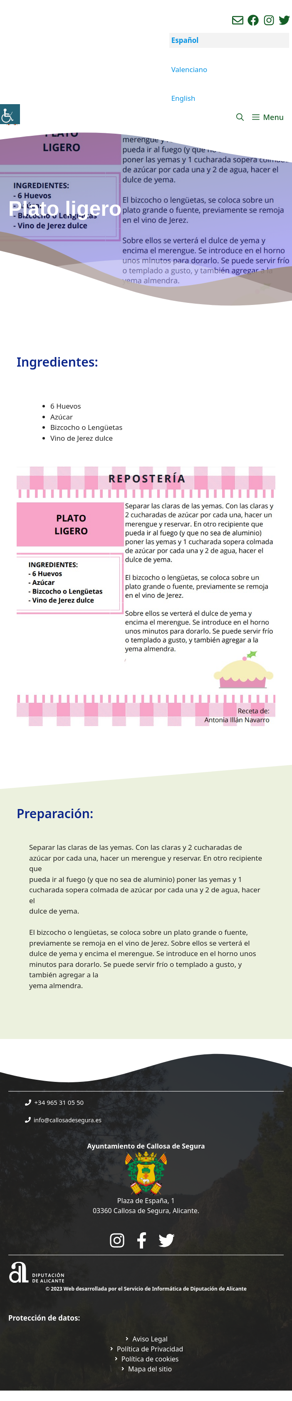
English (183, 98)
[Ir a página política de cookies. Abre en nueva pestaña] (146, 1359)
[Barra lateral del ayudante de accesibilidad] (10, 114)
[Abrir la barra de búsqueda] (240, 117)
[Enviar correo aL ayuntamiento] (237, 20)
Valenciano (189, 69)
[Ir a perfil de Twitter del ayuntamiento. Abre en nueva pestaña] (284, 20)
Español (185, 40)
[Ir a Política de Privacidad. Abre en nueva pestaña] (146, 1339)
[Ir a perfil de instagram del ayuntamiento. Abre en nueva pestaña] (269, 20)
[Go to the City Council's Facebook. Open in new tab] (142, 1240)
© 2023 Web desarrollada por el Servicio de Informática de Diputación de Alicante (146, 1288)
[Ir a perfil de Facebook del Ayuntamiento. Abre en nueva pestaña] (253, 20)
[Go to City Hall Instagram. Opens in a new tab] (117, 1240)
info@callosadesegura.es (67, 1120)
